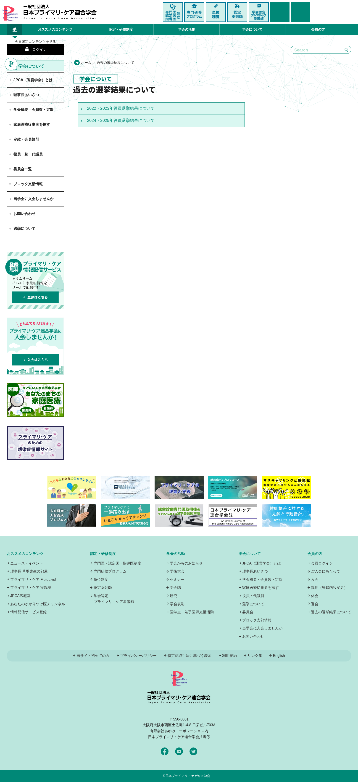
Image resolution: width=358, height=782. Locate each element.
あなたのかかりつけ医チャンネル (37, 604)
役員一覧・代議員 (28, 154)
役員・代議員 (253, 596)
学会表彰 (177, 604)
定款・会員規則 (26, 139)
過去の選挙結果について (331, 612)
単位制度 (101, 579)
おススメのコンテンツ (55, 29)
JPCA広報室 (20, 596)
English (279, 656)
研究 (173, 596)
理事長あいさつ (26, 95)
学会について (252, 29)
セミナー (177, 579)
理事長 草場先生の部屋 (29, 571)
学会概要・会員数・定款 (33, 110)
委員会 (247, 612)
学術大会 (177, 571)
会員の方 (318, 29)
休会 (314, 596)
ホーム (86, 62)
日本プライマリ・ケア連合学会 (187, 776)
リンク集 (254, 656)
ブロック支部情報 (256, 620)
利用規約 (229, 656)
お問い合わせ (24, 214)
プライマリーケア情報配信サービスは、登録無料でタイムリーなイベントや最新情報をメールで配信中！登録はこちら (35, 280)
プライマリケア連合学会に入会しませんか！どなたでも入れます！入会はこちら (35, 346)
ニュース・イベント (26, 563)
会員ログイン (322, 563)
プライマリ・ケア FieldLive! (33, 579)
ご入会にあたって (325, 571)
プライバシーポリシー (138, 656)
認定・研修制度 (121, 29)
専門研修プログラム (110, 571)
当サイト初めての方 (92, 656)
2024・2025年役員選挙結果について (121, 120)
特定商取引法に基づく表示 (189, 656)
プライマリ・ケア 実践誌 (30, 587)
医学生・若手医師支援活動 (192, 612)
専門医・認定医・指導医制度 (117, 563)
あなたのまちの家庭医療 (35, 400)
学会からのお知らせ (186, 563)
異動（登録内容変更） (329, 587)
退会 (314, 604)
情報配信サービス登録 (28, 612)
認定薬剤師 (103, 587)
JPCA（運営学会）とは (33, 80)
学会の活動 (186, 29)
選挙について (24, 228)
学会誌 (175, 587)
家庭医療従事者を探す (31, 124)
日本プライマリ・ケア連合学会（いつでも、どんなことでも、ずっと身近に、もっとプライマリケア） (60, 12)
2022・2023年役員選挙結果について (121, 108)
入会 (314, 579)
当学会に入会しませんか (33, 199)
